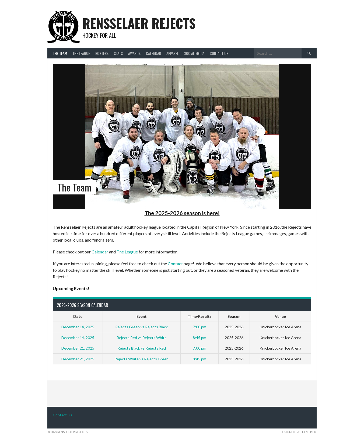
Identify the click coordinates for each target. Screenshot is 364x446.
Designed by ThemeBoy (299, 432)
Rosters (101, 53)
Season (234, 316)
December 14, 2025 (77, 327)
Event (141, 316)
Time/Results (200, 316)
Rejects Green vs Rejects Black (141, 327)
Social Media (194, 53)
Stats (118, 53)
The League (81, 53)
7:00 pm (199, 327)
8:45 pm (199, 337)
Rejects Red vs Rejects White (142, 337)
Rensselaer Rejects (138, 23)
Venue (280, 316)
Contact (175, 263)
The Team (60, 53)
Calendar (153, 53)
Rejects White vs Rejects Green (141, 359)
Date (77, 316)
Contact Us (219, 53)
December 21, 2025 (77, 348)
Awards (134, 53)
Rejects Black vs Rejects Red (141, 348)
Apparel (172, 53)
